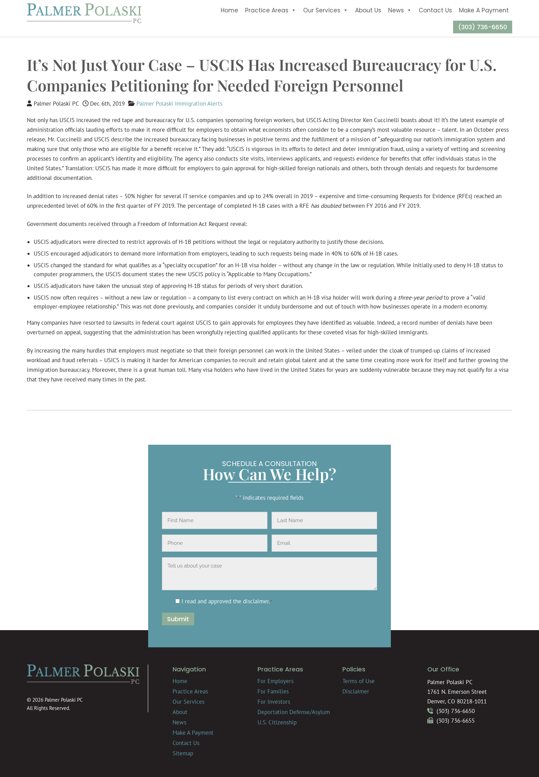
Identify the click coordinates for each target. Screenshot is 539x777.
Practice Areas (270, 10)
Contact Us (435, 10)
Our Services (325, 10)
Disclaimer (355, 691)
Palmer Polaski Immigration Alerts (179, 103)
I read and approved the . (227, 601)
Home (229, 10)
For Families (273, 691)
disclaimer (256, 601)
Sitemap (183, 753)
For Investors (273, 701)
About (180, 712)
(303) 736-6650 (482, 27)
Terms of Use (358, 681)
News (400, 10)
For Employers (275, 681)
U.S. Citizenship (277, 722)
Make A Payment (484, 10)
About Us (368, 10)
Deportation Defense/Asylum (293, 712)
